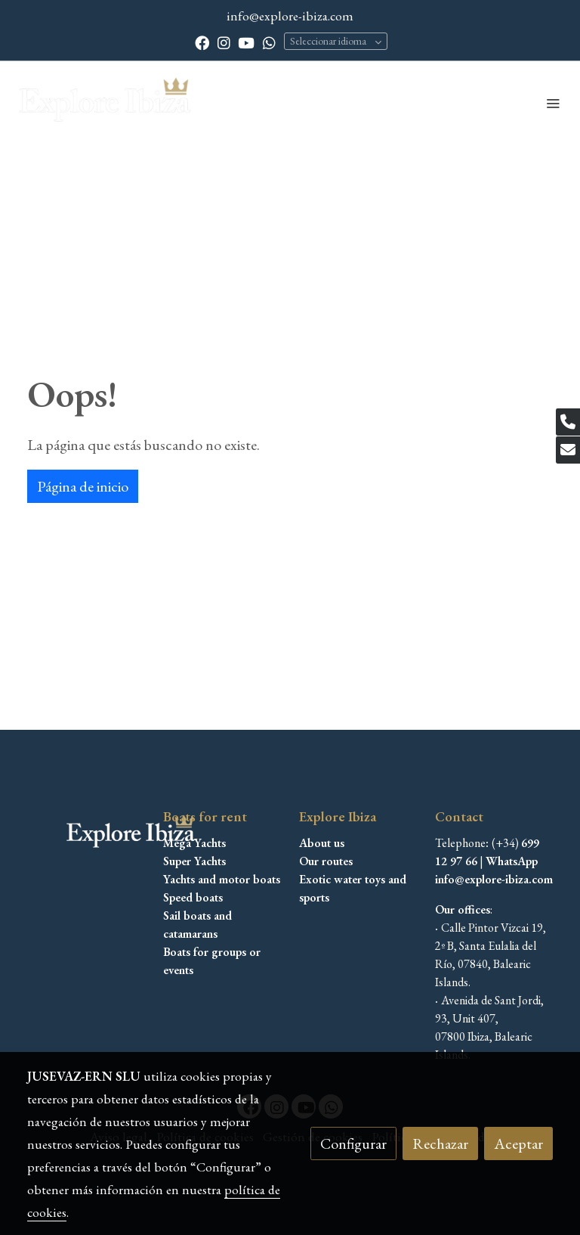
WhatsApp (512, 861)
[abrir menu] (553, 102)
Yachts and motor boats (221, 879)
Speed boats (193, 897)
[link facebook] (202, 42)
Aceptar (518, 1143)
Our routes (326, 861)
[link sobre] (86, 833)
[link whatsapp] (269, 42)
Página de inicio (82, 486)
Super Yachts (194, 861)
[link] (105, 103)
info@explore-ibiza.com (290, 15)
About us (321, 843)
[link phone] (568, 422)
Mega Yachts (194, 843)
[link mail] (568, 450)
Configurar (353, 1143)
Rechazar (440, 1143)
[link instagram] (224, 42)
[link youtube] (246, 42)
